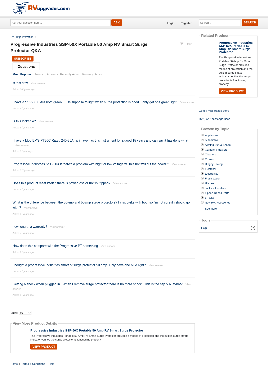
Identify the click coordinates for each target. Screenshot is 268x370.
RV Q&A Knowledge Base (214, 118)
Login (170, 23)
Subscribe (22, 58)
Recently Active (92, 74)
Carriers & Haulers (216, 149)
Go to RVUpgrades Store (214, 110)
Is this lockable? (24, 121)
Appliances (211, 135)
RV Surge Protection (21, 37)
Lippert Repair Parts (217, 193)
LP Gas (209, 197)
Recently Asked (70, 74)
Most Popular (22, 74)
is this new (20, 83)
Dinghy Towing (214, 164)
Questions (26, 67)
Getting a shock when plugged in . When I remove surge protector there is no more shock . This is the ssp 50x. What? (98, 284)
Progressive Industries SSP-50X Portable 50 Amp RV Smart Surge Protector (86, 330)
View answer (38, 83)
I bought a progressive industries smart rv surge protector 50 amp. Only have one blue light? (79, 265)
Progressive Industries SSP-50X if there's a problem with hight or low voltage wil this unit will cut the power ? (91, 164)
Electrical (210, 169)
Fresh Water (212, 178)
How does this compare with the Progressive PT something (55, 246)
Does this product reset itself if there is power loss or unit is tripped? (61, 183)
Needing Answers (46, 74)
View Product (43, 346)
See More (211, 208)
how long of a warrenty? (30, 226)
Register (186, 23)
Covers (209, 159)
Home (14, 363)
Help (204, 227)
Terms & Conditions (33, 363)
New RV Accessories (217, 202)
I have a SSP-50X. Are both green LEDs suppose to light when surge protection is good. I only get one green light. (95, 102)
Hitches (209, 183)
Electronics (211, 173)
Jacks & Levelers (215, 188)
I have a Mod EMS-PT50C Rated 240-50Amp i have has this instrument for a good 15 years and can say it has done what (100, 140)
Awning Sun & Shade (218, 144)
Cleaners (210, 154)
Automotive (212, 140)
